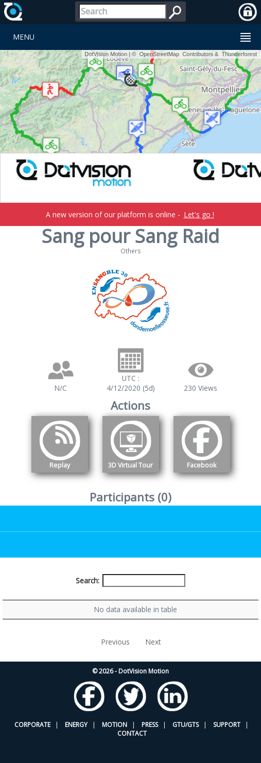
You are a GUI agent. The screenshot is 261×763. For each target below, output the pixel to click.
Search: (131, 580)
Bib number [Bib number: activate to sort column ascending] (106, 599)
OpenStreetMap (159, 54)
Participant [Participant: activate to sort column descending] (48, 599)
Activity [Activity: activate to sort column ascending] (215, 599)
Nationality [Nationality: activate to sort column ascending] (164, 599)
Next (153, 661)
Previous (115, 661)
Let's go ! (199, 214)
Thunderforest (239, 54)
